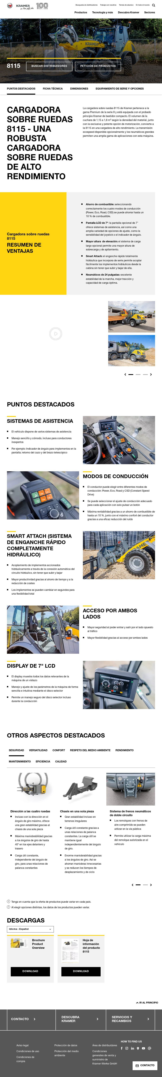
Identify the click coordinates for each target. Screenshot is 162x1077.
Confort (59, 750)
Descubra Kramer (128, 13)
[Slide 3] (145, 375)
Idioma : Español (19, 929)
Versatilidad (38, 750)
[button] (125, 374)
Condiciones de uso (27, 1051)
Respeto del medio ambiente (90, 750)
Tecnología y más (102, 13)
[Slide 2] (138, 375)
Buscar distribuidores (49, 66)
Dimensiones (79, 89)
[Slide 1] (130, 375)
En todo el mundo (143, 5)
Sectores (149, 13)
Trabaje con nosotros (108, 5)
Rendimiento (124, 750)
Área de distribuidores (104, 1045)
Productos (81, 13)
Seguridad (16, 750)
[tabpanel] (31, 825)
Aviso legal (22, 1045)
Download (30, 971)
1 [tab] (138, 884)
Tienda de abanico (126, 5)
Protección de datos (65, 1045)
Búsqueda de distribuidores (87, 5)
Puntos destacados (21, 89)
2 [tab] (145, 884)
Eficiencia (43, 762)
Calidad (61, 762)
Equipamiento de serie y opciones (120, 89)
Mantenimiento (20, 762)
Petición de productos (98, 66)
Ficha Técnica (53, 89)
